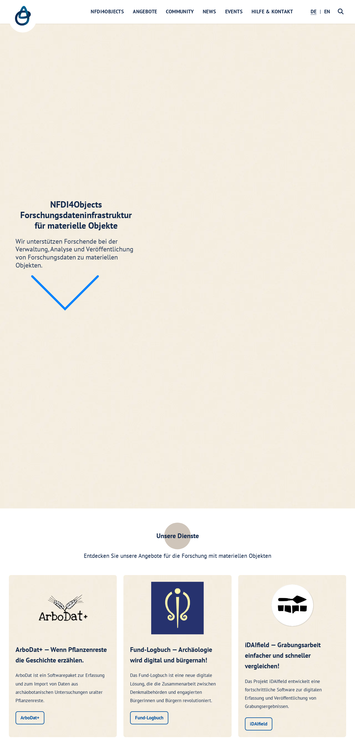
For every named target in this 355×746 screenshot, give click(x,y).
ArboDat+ (30, 718)
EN (327, 11)
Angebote (145, 11)
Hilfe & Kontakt (272, 11)
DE (313, 11)
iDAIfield (258, 724)
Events (234, 11)
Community (180, 11)
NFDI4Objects (107, 11)
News (209, 11)
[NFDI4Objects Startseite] (23, 18)
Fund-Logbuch (149, 718)
